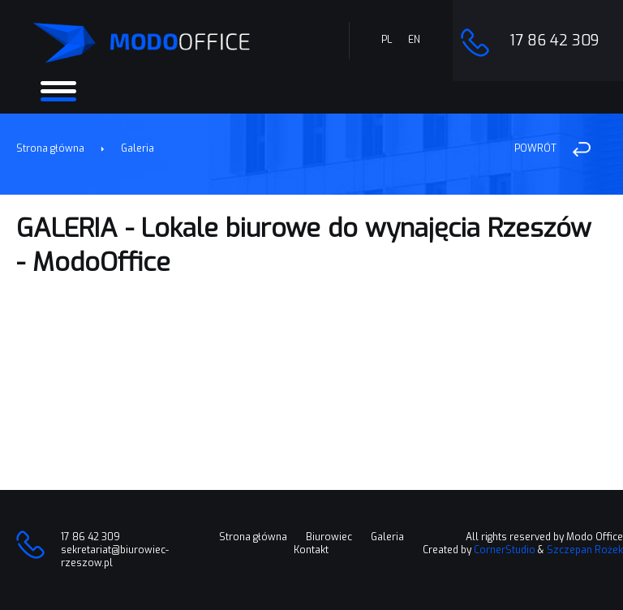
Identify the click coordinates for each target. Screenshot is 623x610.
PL (386, 39)
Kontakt (311, 549)
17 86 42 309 (554, 40)
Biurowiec (329, 537)
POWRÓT (535, 148)
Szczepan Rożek (585, 549)
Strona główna (50, 148)
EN (414, 39)
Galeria (137, 148)
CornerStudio (504, 549)
